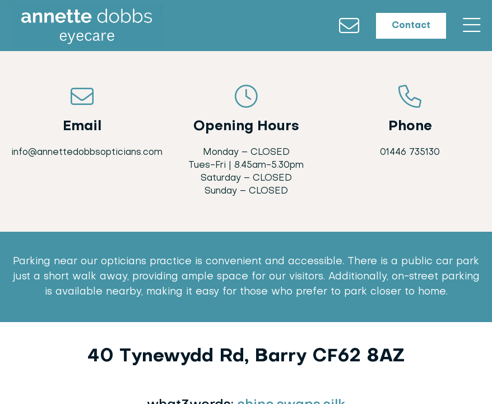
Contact (411, 25)
